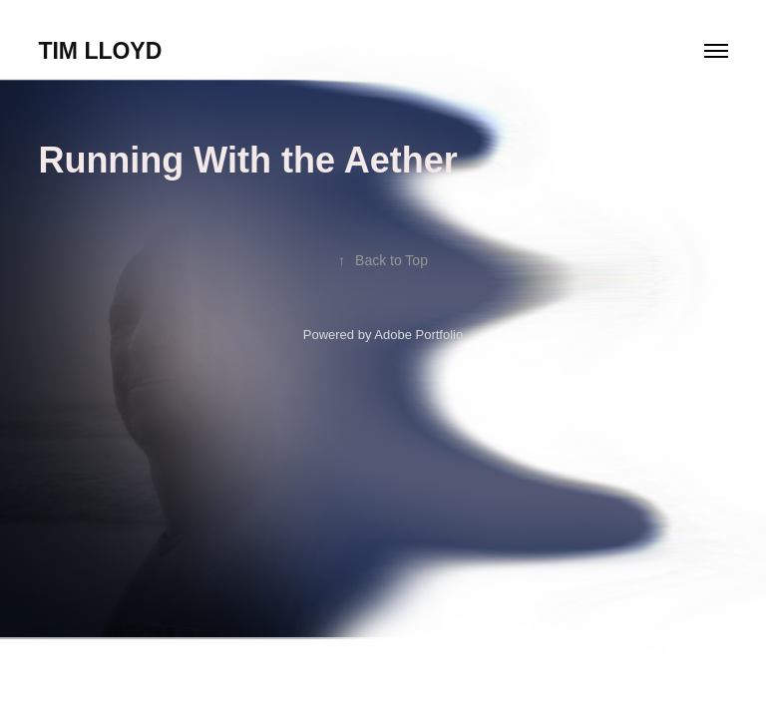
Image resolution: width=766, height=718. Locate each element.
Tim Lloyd (100, 51)
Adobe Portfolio (418, 334)
